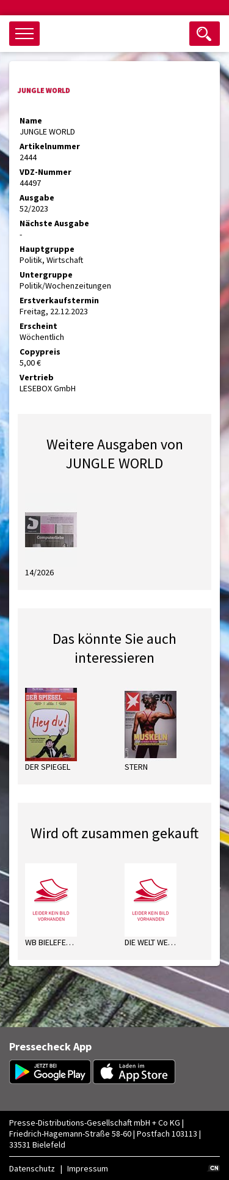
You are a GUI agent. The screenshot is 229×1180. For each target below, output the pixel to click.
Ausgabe (37, 197)
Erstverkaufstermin (59, 300)
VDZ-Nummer (45, 171)
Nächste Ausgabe (54, 223)
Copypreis (40, 351)
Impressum (87, 1168)
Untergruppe (46, 274)
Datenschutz (32, 1168)
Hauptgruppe (47, 248)
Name (31, 120)
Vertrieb (37, 377)
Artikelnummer (50, 146)
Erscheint (38, 325)
